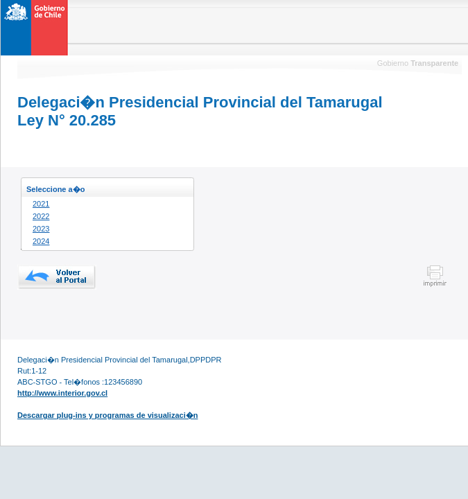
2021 (41, 204)
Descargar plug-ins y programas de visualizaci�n (107, 415)
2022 (41, 216)
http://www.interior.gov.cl (62, 393)
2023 (41, 229)
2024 (41, 241)
